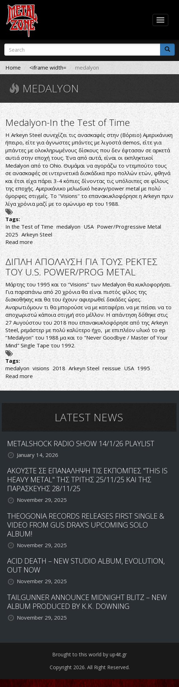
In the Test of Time (29, 226)
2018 (59, 368)
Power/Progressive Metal (129, 226)
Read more (19, 241)
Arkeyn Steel (36, 234)
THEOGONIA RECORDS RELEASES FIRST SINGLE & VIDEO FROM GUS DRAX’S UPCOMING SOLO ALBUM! (85, 525)
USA (89, 226)
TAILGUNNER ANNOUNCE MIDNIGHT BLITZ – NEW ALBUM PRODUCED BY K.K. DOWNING (87, 601)
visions (41, 368)
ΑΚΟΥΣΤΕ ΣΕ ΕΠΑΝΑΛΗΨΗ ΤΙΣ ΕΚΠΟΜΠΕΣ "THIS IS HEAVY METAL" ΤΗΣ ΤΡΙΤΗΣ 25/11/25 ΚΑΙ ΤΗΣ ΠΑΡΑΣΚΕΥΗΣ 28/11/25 (87, 479)
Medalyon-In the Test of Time (67, 122)
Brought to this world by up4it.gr (89, 654)
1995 (143, 368)
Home (13, 67)
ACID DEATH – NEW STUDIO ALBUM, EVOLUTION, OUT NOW (86, 565)
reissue (112, 368)
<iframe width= (47, 67)
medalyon (68, 226)
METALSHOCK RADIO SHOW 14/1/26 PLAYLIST (80, 443)
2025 (11, 234)
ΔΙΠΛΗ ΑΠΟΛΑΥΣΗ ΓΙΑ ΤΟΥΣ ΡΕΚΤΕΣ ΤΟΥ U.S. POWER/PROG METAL (81, 266)
